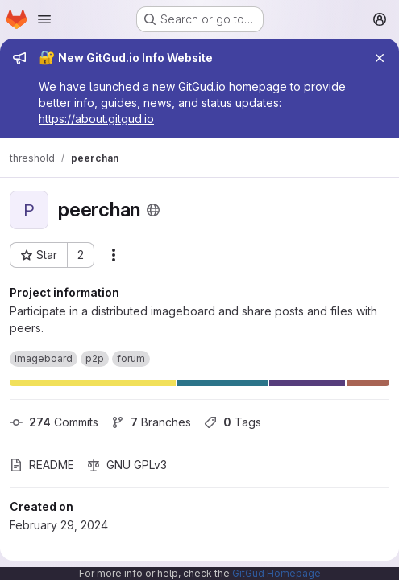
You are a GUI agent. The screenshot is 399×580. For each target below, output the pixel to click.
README (42, 464)
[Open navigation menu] (44, 19)
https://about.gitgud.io (96, 118)
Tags (232, 422)
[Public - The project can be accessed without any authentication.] (153, 210)
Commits (54, 422)
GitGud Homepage (276, 573)
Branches (151, 422)
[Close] (379, 58)
